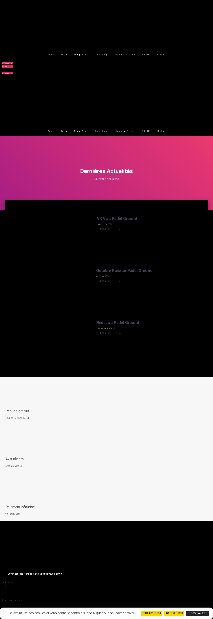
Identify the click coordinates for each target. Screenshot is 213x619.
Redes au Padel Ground (117, 316)
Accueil (51, 54)
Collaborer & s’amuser (124, 54)
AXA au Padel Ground (116, 218)
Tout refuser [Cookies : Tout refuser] (174, 613)
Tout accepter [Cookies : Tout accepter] (151, 613)
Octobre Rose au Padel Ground (124, 267)
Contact (161, 54)
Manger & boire (81, 54)
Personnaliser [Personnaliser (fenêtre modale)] (197, 613)
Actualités (146, 54)
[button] (7, 63)
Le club (64, 54)
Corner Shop (101, 54)
